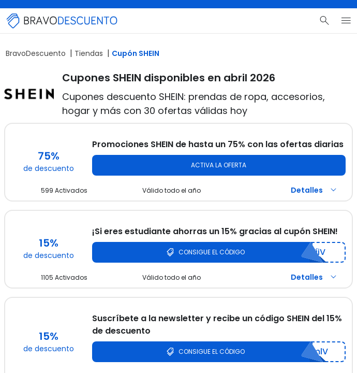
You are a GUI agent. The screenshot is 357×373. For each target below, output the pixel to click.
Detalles (315, 190)
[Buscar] (324, 20)
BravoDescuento (36, 53)
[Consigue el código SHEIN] (219, 252)
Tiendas (89, 53)
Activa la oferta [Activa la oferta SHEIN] (218, 165)
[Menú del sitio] (346, 20)
